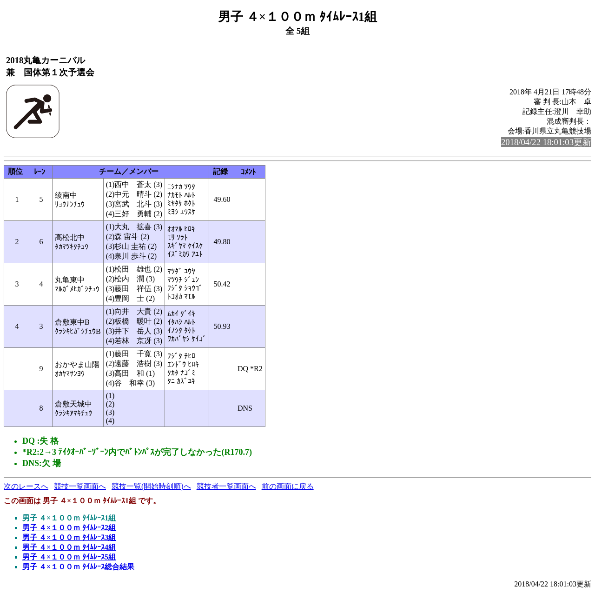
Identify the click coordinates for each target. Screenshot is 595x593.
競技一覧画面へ (80, 486)
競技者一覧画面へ (226, 486)
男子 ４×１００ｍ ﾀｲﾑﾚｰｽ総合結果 (78, 567)
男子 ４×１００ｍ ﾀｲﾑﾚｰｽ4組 (69, 547)
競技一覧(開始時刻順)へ (151, 486)
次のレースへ (26, 486)
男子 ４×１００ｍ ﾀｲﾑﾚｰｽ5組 (69, 557)
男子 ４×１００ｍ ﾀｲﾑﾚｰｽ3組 (69, 537)
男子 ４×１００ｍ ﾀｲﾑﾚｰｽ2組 (69, 528)
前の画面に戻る (288, 486)
